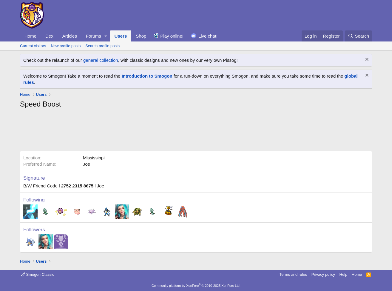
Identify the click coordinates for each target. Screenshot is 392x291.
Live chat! (207, 36)
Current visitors (33, 46)
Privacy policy (323, 274)
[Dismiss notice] (366, 60)
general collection (100, 60)
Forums (93, 36)
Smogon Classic (37, 274)
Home (30, 36)
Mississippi (94, 157)
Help (343, 274)
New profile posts (66, 46)
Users (121, 36)
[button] (106, 35)
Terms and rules (293, 274)
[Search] (358, 35)
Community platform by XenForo (196, 285)
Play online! (171, 36)
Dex (49, 36)
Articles (69, 36)
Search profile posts (102, 46)
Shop (141, 36)
